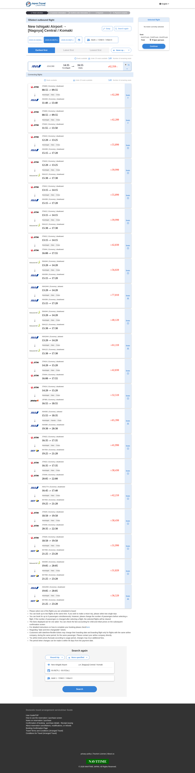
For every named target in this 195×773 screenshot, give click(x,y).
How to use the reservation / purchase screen (44, 718)
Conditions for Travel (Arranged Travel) (41, 733)
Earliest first (41, 50)
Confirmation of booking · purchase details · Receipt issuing (49, 723)
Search (79, 689)
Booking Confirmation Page (37, 728)
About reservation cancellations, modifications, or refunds (48, 726)
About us (110, 754)
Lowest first (95, 50)
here (88, 627)
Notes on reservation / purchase (38, 720)
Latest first (68, 50)
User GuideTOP (32, 715)
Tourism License (99, 754)
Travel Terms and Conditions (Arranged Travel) (44, 731)
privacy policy (86, 754)
